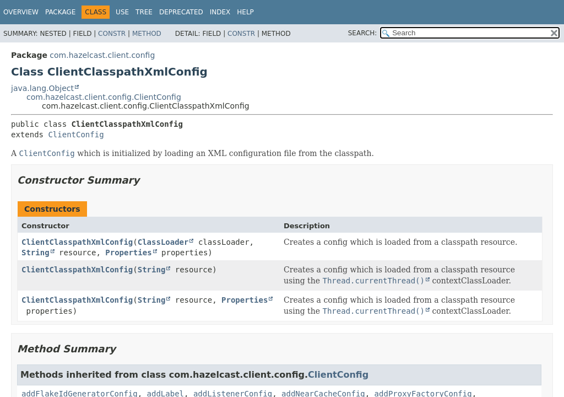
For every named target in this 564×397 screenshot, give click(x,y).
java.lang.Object (42, 88)
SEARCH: (362, 33)
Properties (128, 252)
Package (60, 12)
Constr (112, 33)
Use (122, 12)
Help (245, 12)
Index (220, 12)
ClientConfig (76, 134)
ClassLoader (163, 242)
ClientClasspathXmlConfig (77, 242)
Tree (144, 12)
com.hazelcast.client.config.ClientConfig (103, 97)
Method (146, 33)
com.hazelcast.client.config (102, 55)
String (35, 252)
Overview (21, 12)
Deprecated (181, 12)
